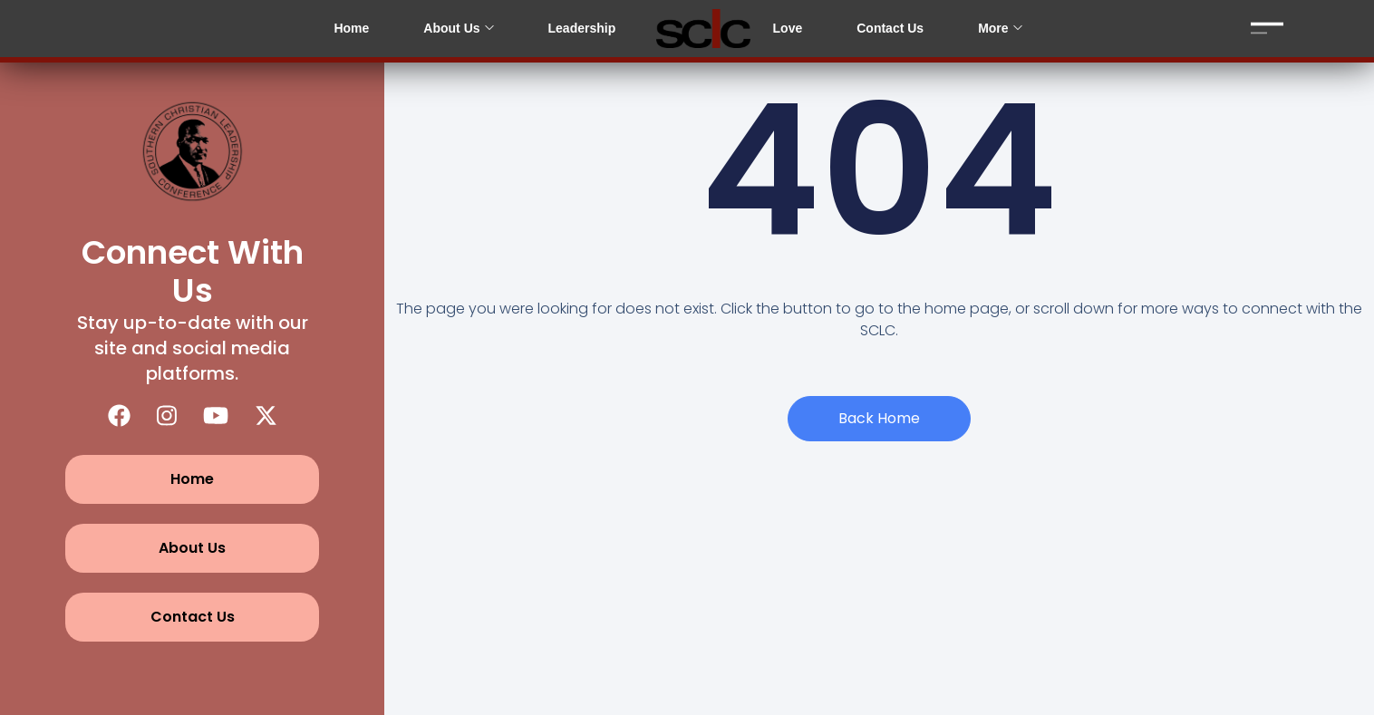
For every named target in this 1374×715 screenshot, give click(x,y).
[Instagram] (167, 415)
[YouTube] (215, 415)
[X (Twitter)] (266, 415)
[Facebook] (119, 415)
